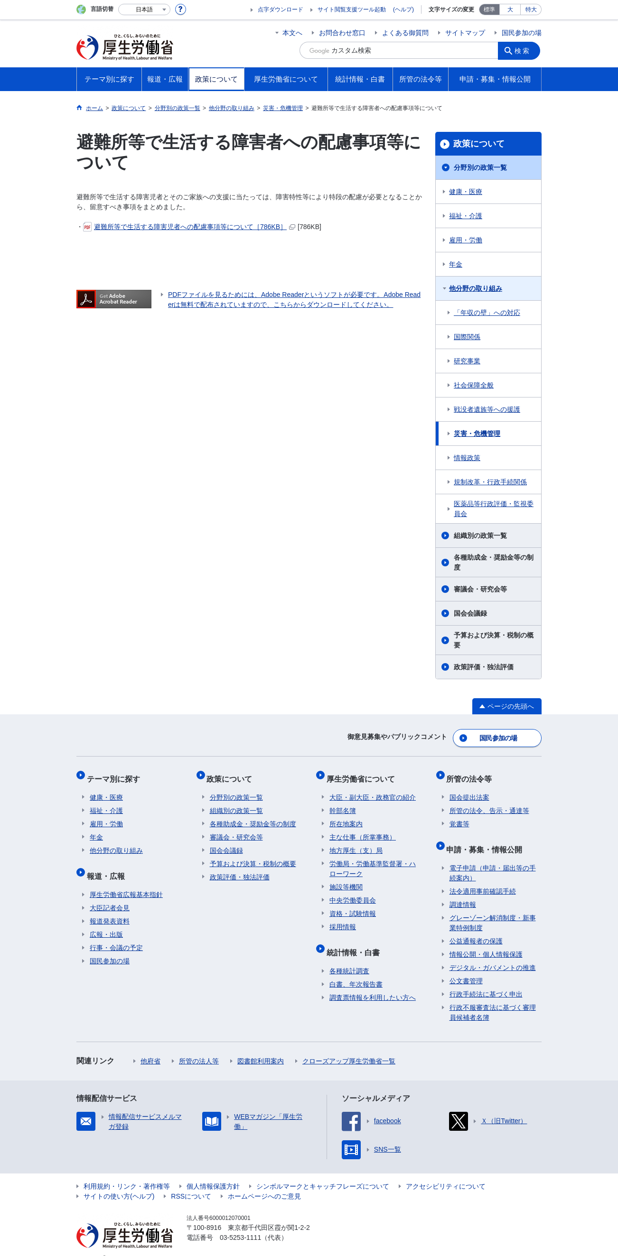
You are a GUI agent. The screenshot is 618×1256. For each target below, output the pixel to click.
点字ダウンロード (280, 9)
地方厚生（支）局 (356, 842)
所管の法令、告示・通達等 (489, 802)
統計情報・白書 (356, 940)
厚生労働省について (363, 773)
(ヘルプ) (403, 9)
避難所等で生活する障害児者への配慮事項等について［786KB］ (189, 227)
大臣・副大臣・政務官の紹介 (372, 789)
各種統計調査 (349, 956)
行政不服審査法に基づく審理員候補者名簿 (492, 998)
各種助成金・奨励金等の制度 (494, 562)
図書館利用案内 (260, 1046)
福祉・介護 (465, 216)
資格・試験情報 (352, 905)
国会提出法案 (469, 789)
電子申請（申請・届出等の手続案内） (492, 858)
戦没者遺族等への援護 (487, 409)
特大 (531, 9)
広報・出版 (106, 920)
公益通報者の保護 (476, 926)
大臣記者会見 (110, 893)
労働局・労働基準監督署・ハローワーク (372, 860)
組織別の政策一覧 (480, 535)
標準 (489, 9)
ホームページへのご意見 (264, 1181)
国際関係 (467, 337)
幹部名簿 (342, 802)
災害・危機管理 (477, 433)
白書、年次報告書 (356, 969)
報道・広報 (109, 864)
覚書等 (459, 815)
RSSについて (191, 1181)
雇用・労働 (465, 240)
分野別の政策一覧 (480, 167)
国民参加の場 (522, 32)
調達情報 (462, 890)
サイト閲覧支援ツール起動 (352, 9)
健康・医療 (465, 191)
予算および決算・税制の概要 (494, 640)
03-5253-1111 (240, 1223)
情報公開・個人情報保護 (486, 939)
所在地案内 (346, 815)
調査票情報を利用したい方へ (372, 983)
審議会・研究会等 (480, 589)
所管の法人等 (199, 1046)
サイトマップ (465, 32)
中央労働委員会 (352, 892)
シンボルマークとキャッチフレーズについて (322, 1171)
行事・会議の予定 (116, 933)
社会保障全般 (474, 385)
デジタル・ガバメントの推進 (492, 953)
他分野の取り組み (475, 288)
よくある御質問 (405, 32)
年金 (455, 264)
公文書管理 (466, 966)
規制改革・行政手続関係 (490, 482)
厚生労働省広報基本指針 (126, 880)
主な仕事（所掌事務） (362, 828)
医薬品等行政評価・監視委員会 (494, 508)
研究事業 (467, 361)
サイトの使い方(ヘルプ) (119, 1181)
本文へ (292, 32)
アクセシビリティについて (446, 1171)
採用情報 (342, 918)
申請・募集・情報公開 (487, 837)
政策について (479, 143)
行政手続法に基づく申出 (486, 979)
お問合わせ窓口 (342, 32)
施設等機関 (346, 878)
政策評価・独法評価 (484, 667)
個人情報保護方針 (213, 1171)
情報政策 (467, 458)
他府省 (150, 1046)
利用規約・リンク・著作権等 (127, 1171)
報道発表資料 (110, 906)
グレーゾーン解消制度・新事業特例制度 (492, 908)
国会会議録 (470, 613)
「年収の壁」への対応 (487, 312)
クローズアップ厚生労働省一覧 (348, 1046)
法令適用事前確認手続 (482, 876)
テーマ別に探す (116, 773)
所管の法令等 (472, 773)
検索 (524, 50)
